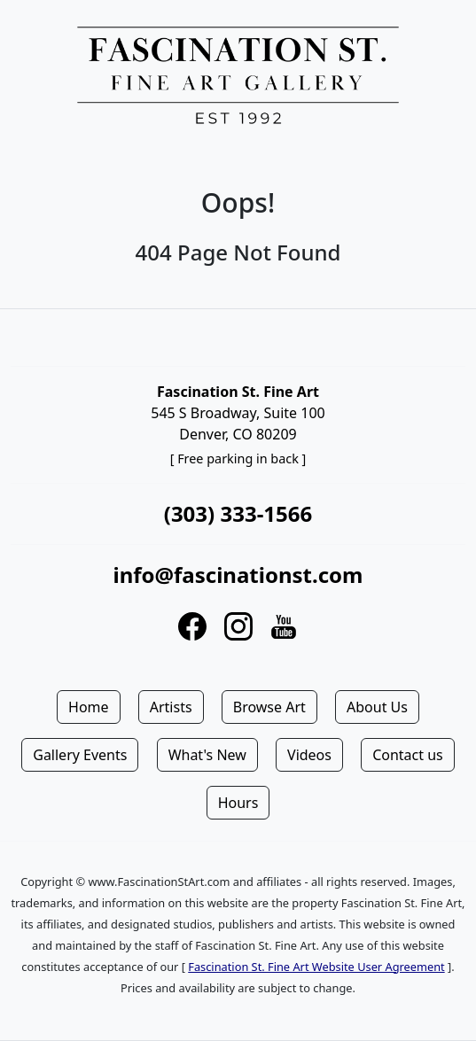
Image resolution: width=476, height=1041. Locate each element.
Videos (309, 755)
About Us (377, 707)
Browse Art (269, 707)
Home (88, 707)
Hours (238, 802)
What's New (207, 755)
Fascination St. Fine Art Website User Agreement (316, 967)
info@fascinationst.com (238, 574)
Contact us (407, 755)
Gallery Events (80, 755)
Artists (171, 707)
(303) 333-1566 (238, 513)
